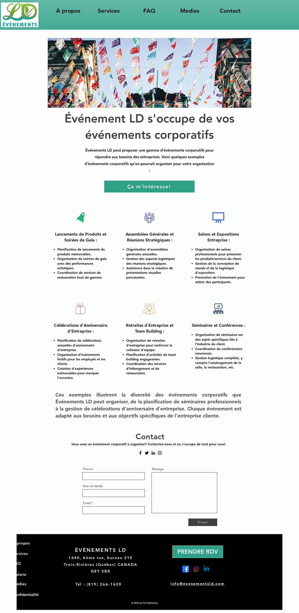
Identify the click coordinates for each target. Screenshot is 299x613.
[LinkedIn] (153, 452)
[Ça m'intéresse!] (149, 186)
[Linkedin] (206, 569)
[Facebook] (140, 452)
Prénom (88, 468)
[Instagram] (159, 452)
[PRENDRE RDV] (197, 552)
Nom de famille (93, 486)
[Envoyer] (202, 522)
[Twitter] (146, 452)
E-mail (87, 503)
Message (158, 468)
